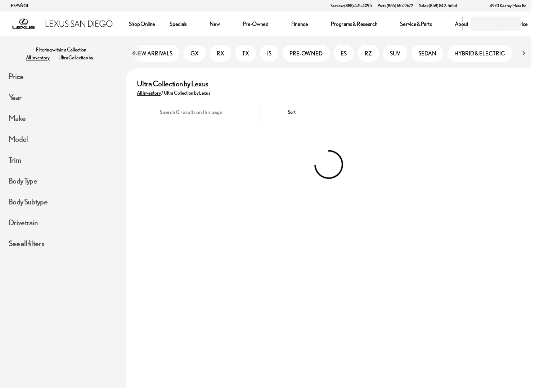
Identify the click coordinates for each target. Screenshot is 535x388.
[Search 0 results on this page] (198, 112)
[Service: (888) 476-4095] (351, 5)
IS (269, 53)
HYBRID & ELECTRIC (479, 53)
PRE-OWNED (306, 53)
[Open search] (448, 24)
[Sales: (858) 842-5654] (438, 5)
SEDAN (427, 53)
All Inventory (149, 93)
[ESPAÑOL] (16, 5)
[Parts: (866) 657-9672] (395, 5)
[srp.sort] (287, 112)
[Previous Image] (134, 53)
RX (220, 53)
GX (194, 53)
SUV (395, 53)
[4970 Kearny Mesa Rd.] (505, 5)
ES (344, 53)
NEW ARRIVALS (153, 53)
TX (245, 53)
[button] (473, 5)
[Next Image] (523, 53)
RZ (368, 53)
